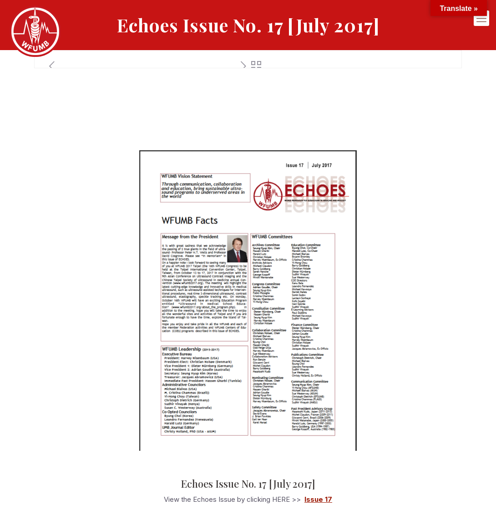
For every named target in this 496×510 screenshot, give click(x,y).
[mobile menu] (481, 20)
